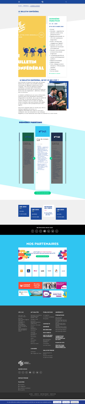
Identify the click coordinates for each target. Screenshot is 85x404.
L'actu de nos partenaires (47, 340)
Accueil (19, 5)
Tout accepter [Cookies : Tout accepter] (57, 402)
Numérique (33, 341)
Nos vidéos (47, 337)
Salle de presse (48, 355)
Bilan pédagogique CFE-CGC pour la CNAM (22, 334)
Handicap (33, 337)
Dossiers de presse (47, 360)
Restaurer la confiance (36, 319)
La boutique (46, 348)
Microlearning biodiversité (59, 323)
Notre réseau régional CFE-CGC (23, 325)
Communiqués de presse (47, 358)
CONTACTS (36, 398)
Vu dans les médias (48, 362)
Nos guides (45, 323)
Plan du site (60, 347)
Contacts (46, 328)
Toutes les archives (42, 197)
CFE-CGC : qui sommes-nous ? (22, 321)
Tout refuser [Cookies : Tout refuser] (66, 402)
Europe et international (34, 333)
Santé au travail (34, 348)
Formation (33, 335)
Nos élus (20, 323)
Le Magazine (21, 391)
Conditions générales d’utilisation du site (60, 342)
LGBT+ (32, 343)
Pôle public (33, 344)
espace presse (23, 382)
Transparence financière (21, 327)
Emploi (32, 331)
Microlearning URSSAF (61, 334)
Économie (33, 325)
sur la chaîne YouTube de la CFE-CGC (49, 218)
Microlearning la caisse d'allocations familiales (61, 332)
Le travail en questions (34, 339)
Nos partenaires (47, 344)
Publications (26, 5)
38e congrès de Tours (36, 358)
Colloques (33, 356)
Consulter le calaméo (54, 73)
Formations (60, 319)
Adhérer (46, 331)
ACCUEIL (31, 398)
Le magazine (46, 319)
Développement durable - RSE (35, 322)
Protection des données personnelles (61, 351)
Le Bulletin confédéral (48, 321)
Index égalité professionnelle (22, 329)
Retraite (33, 346)
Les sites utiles (47, 350)
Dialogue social (34, 324)
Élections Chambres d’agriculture (36, 327)
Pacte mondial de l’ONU (22, 332)
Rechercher (47, 334)
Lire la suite (23, 218)
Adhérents (59, 316)
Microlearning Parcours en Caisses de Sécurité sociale (61, 325)
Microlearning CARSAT (61, 336)
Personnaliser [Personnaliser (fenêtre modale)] (74, 402)
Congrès (34, 353)
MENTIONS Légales (44, 398)
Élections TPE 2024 (35, 329)
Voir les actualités (42, 261)
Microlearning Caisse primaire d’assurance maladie (61, 329)
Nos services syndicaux (46, 346)
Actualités (35, 316)
